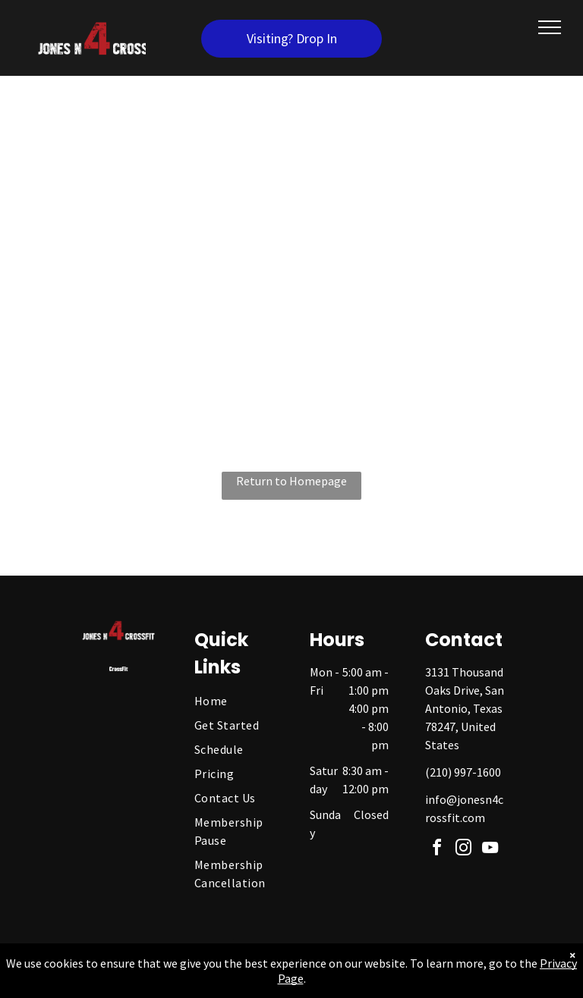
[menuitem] (243, 701)
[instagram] (464, 850)
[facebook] (437, 850)
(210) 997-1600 (463, 772)
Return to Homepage (291, 480)
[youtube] (490, 850)
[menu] (549, 27)
